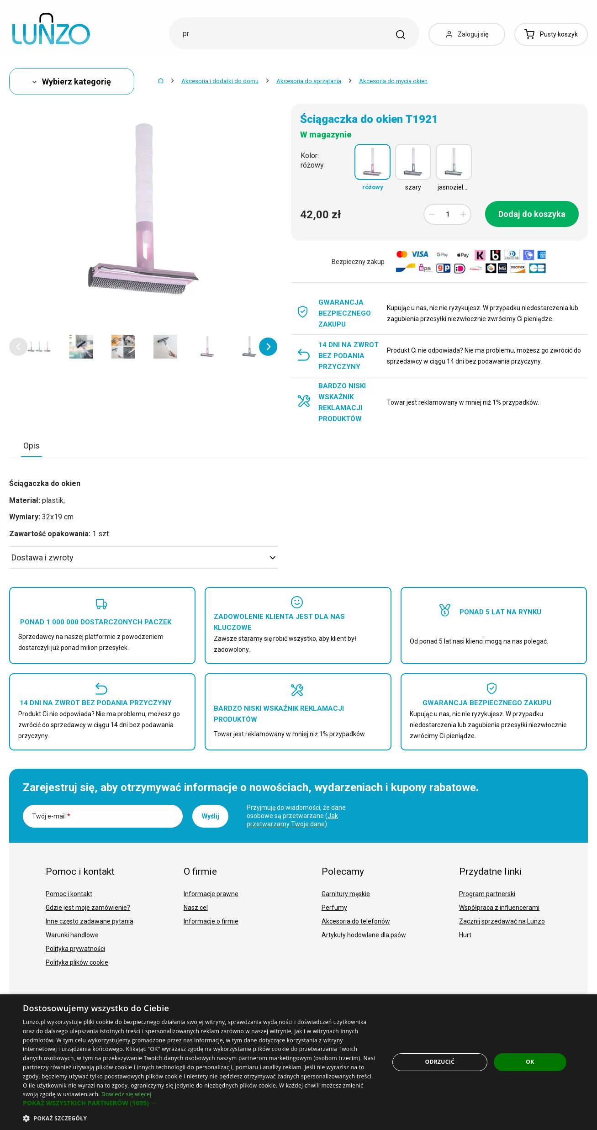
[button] (18, 347)
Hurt (465, 935)
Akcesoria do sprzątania (308, 81)
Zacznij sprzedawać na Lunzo (502, 921)
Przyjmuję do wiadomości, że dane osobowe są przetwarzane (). (296, 816)
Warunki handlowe (72, 935)
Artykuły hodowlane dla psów (364, 935)
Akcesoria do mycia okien (393, 81)
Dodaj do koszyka (531, 214)
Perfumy (334, 907)
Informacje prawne (211, 894)
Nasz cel (196, 907)
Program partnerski (487, 894)
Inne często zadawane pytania (89, 921)
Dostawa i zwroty (143, 557)
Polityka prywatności (75, 948)
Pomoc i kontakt (69, 894)
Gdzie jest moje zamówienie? (88, 907)
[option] (39, 346)
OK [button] (530, 1062)
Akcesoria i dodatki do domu (220, 81)
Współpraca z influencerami (499, 907)
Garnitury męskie (346, 894)
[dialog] (298, 1062)
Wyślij (210, 816)
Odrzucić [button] (439, 1062)
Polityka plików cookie (77, 962)
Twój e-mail (51, 816)
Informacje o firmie (211, 921)
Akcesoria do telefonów (356, 921)
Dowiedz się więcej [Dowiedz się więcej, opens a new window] (126, 1094)
